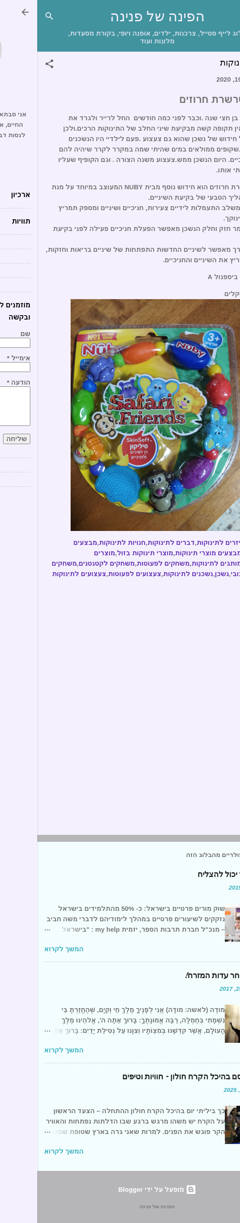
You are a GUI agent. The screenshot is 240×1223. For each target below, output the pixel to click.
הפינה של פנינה (120, 16)
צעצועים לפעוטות (97, 573)
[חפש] (12, 17)
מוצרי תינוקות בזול (108, 553)
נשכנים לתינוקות (150, 573)
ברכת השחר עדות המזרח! (190, 975)
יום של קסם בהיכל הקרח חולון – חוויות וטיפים (159, 1076)
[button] (12, 65)
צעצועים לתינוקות (42, 573)
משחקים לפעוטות (125, 563)
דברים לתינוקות (133, 542)
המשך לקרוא (26, 949)
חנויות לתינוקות (85, 542)
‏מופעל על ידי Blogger (120, 1189)
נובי (199, 573)
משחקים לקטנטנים (69, 563)
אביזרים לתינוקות (185, 542)
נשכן (184, 573)
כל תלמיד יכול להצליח (196, 874)
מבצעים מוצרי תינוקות (171, 553)
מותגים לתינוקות (179, 563)
